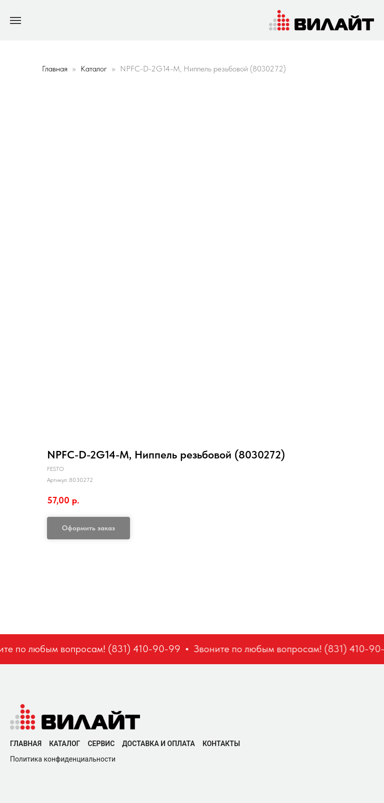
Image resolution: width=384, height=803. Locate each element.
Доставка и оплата (158, 744)
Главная (55, 68)
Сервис (101, 744)
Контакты (221, 744)
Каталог (94, 68)
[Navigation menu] (15, 20)
